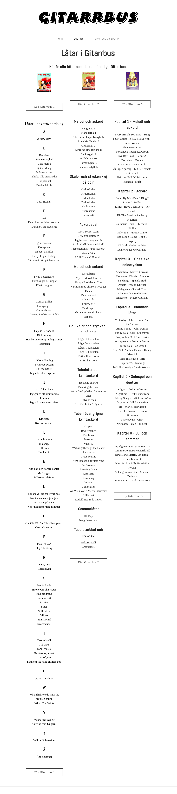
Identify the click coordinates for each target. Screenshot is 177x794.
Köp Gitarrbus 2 (88, 104)
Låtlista (79, 38)
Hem (60, 38)
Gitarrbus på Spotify (107, 38)
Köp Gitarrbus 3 (132, 104)
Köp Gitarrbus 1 (44, 106)
